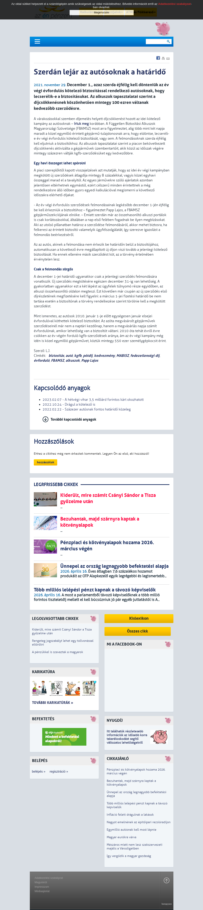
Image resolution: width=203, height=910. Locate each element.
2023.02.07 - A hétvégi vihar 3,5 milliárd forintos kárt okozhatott (93, 400)
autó (69, 355)
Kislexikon (139, 618)
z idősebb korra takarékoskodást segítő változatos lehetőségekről (127, 739)
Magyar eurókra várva (121, 837)
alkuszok (73, 360)
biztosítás (56, 355)
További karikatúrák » (52, 703)
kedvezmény (104, 355)
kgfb (78, 355)
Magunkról (41, 882)
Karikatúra (43, 672)
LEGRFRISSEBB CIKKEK (56, 484)
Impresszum (42, 886)
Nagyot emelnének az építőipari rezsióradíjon (139, 822)
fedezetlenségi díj (144, 355)
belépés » (39, 771)
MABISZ (122, 355)
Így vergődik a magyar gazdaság (129, 856)
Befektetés (43, 719)
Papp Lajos (89, 360)
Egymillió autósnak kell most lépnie (131, 830)
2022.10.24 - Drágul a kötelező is (69, 405)
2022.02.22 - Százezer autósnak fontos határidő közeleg (87, 409)
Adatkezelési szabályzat (49, 878)
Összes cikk (137, 631)
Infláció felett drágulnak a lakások (130, 815)
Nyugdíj (115, 720)
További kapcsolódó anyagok (73, 419)
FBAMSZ (57, 360)
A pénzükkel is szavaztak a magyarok (57, 652)
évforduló (41, 360)
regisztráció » (59, 771)
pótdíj (88, 355)
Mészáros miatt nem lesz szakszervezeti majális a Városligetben (134, 846)
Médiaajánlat (42, 891)
